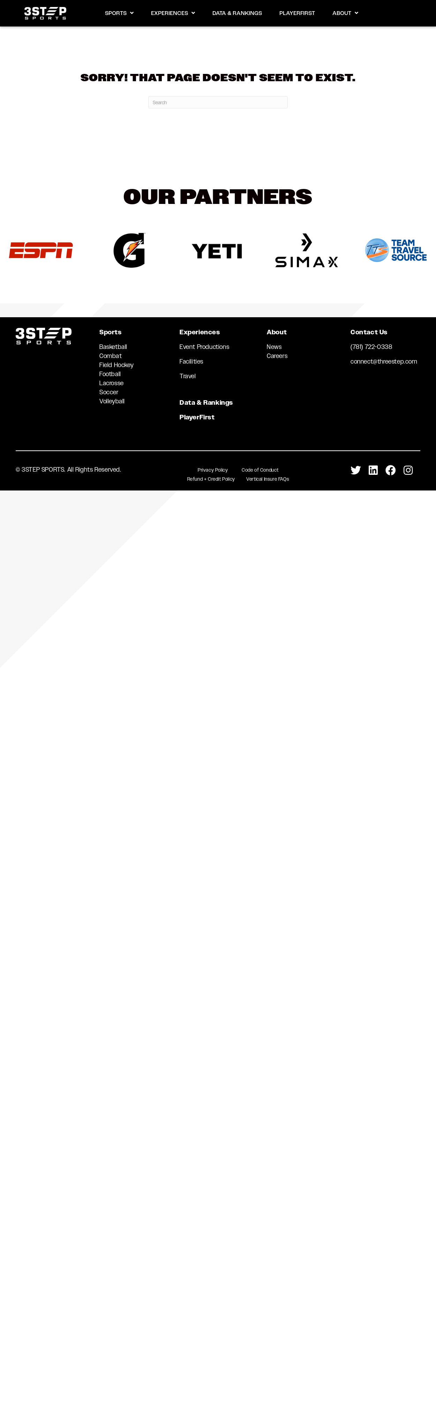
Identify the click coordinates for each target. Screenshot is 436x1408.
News (274, 346)
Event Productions (204, 346)
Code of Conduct (260, 470)
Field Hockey (116, 364)
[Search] (218, 102)
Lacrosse (111, 383)
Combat (110, 355)
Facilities (191, 361)
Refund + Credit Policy (211, 479)
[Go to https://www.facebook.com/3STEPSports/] (390, 471)
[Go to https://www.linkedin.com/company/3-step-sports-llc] (373, 471)
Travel (188, 376)
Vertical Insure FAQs (267, 479)
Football (110, 374)
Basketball (113, 346)
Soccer (109, 392)
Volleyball (112, 401)
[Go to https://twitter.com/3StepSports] (356, 471)
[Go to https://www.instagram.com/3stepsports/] (408, 471)
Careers (277, 355)
